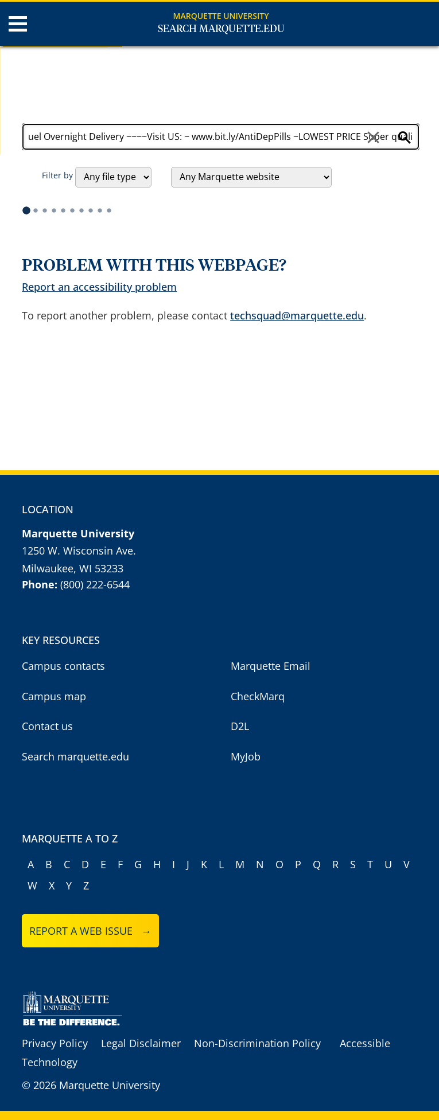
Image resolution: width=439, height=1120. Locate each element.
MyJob (246, 756)
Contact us (47, 726)
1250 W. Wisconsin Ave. (79, 550)
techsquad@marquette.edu (297, 315)
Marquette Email (270, 666)
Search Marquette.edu (221, 29)
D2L (240, 726)
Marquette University (221, 15)
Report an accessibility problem (99, 287)
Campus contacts (63, 666)
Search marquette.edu (75, 756)
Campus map (54, 696)
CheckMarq (258, 696)
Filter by (57, 175)
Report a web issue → (90, 931)
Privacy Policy (55, 1043)
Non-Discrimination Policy (257, 1043)
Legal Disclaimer (141, 1043)
